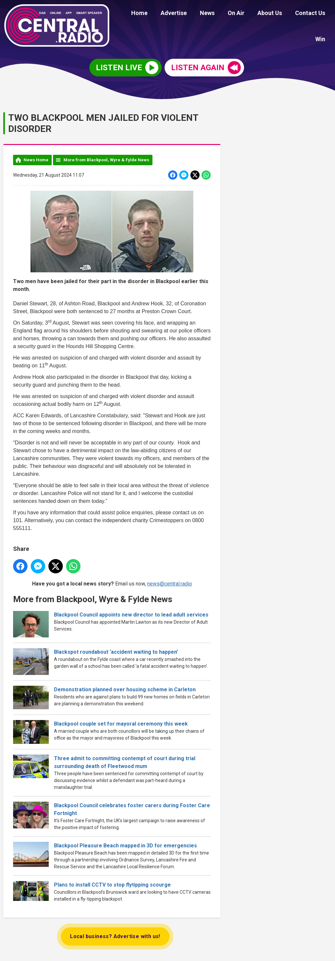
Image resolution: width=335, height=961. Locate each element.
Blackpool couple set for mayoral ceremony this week (121, 723)
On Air (222, 13)
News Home (36, 158)
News (196, 13)
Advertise (165, 13)
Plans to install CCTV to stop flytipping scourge (112, 884)
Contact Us (291, 13)
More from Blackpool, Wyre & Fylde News (106, 158)
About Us (253, 13)
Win (321, 13)
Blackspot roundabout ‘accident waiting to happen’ (116, 651)
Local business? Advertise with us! (115, 935)
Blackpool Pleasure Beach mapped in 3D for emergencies (125, 844)
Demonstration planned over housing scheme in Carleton (125, 688)
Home (133, 13)
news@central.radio (169, 582)
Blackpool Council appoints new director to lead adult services (131, 614)
